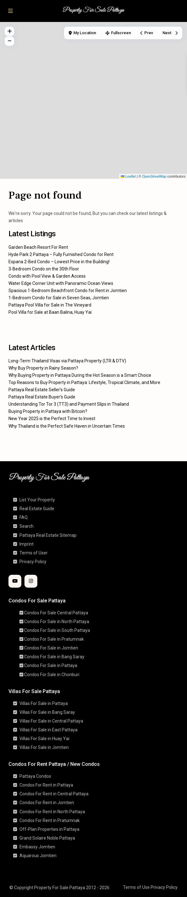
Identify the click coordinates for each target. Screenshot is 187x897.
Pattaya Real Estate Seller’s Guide (41, 389)
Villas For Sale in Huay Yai (44, 738)
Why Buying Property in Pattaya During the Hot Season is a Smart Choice (79, 375)
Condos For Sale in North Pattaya (56, 621)
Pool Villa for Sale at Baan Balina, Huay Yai (50, 312)
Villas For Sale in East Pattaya (48, 729)
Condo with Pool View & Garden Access (47, 276)
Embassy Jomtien (37, 846)
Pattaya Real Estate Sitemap (48, 535)
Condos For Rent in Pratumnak (49, 820)
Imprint (26, 544)
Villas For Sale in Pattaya (43, 703)
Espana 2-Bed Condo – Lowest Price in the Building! (59, 261)
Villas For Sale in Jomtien (44, 747)
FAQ (23, 517)
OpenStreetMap (154, 176)
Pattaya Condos (35, 776)
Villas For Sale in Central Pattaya (51, 720)
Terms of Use (136, 887)
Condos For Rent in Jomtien (46, 802)
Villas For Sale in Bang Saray (47, 712)
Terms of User (33, 552)
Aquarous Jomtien (37, 855)
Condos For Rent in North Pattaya (52, 811)
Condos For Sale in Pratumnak (54, 639)
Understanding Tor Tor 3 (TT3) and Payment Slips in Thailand (68, 404)
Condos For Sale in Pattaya (50, 665)
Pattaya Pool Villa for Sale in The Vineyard (49, 304)
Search (26, 526)
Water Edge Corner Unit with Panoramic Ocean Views (60, 283)
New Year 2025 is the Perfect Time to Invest (51, 418)
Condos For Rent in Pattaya (46, 785)
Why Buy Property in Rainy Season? (43, 368)
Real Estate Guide (36, 508)
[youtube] (14, 581)
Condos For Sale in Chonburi (51, 674)
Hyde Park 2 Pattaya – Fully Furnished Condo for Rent (61, 254)
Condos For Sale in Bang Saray (54, 656)
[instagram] (30, 581)
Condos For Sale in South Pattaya (57, 630)
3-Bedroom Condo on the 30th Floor (43, 268)
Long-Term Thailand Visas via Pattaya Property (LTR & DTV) (67, 360)
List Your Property (37, 499)
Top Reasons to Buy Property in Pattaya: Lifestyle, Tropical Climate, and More (84, 382)
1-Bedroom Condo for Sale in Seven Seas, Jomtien (58, 297)
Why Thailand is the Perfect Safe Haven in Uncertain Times (66, 426)
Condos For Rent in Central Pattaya (53, 793)
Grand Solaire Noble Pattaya (47, 838)
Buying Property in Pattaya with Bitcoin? (47, 411)
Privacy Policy (32, 561)
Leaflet (128, 176)
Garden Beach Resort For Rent (38, 247)
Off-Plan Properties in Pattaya (49, 829)
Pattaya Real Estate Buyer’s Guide (41, 396)
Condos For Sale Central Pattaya (56, 612)
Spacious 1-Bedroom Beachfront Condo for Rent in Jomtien (67, 290)
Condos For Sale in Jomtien (51, 647)
